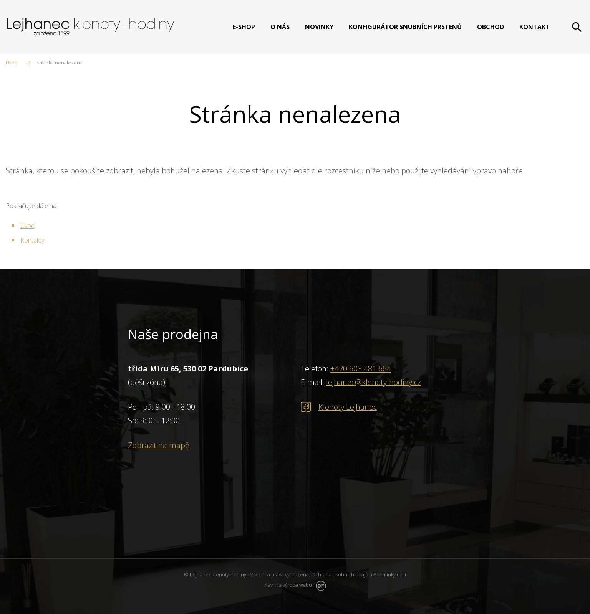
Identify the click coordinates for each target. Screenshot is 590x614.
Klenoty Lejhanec (347, 407)
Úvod (27, 225)
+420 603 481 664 (360, 368)
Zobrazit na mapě (158, 445)
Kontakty (32, 240)
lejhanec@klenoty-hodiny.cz (373, 382)
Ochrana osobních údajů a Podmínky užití (358, 574)
